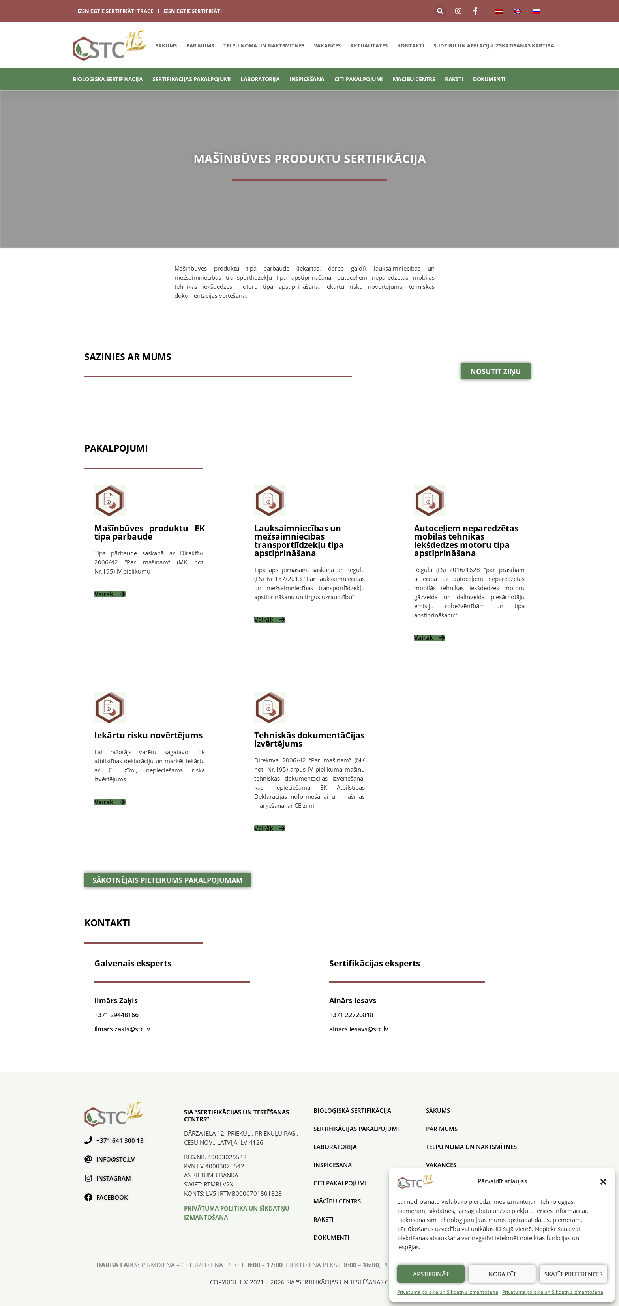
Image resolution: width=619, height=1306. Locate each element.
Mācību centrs (414, 79)
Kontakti (410, 45)
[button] (603, 1181)
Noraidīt (502, 1274)
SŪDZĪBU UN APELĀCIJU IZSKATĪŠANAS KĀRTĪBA (493, 45)
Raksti (454, 79)
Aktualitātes (369, 45)
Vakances (327, 45)
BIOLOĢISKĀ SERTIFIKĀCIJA (108, 79)
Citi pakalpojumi (358, 79)
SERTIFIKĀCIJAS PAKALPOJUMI (191, 79)
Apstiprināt (431, 1274)
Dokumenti (489, 79)
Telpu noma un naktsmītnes (263, 45)
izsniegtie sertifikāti (192, 11)
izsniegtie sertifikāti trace (115, 11)
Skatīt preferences (573, 1274)
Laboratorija (259, 79)
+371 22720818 (351, 1015)
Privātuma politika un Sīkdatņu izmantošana (447, 1292)
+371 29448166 (116, 1015)
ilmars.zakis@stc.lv (122, 1029)
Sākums (166, 45)
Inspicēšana (307, 79)
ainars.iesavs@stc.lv (358, 1029)
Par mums (200, 45)
